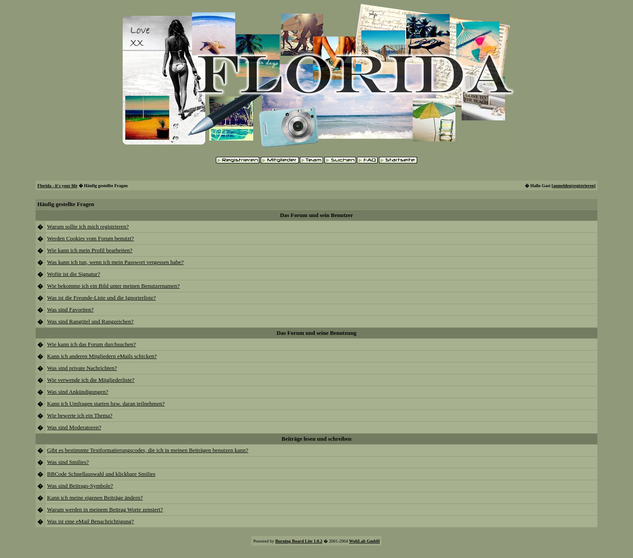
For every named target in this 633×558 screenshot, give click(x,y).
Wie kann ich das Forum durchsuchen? (91, 344)
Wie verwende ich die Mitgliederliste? (91, 380)
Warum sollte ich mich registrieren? (88, 226)
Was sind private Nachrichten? (82, 368)
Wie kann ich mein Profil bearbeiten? (89, 250)
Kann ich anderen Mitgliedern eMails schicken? (101, 356)
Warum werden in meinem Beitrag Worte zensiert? (105, 509)
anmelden (562, 185)
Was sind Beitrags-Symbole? (80, 485)
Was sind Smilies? (68, 462)
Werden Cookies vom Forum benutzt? (90, 238)
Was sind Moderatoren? (74, 427)
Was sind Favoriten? (70, 309)
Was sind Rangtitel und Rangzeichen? (90, 321)
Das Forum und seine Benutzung (316, 333)
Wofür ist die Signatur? (73, 274)
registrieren (583, 185)
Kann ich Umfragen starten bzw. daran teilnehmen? (105, 403)
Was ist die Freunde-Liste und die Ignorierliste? (101, 297)
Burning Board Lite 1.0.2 (298, 541)
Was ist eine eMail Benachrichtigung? (90, 521)
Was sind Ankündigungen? (77, 391)
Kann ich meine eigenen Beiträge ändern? (95, 497)
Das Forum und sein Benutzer (316, 215)
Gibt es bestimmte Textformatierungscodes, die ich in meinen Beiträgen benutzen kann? (147, 450)
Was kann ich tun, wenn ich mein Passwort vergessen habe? (115, 262)
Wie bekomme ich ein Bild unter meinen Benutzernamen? (113, 286)
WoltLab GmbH (364, 541)
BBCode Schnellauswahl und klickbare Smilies (101, 474)
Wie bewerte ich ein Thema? (80, 415)
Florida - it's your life (57, 185)
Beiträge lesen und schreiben (316, 438)
